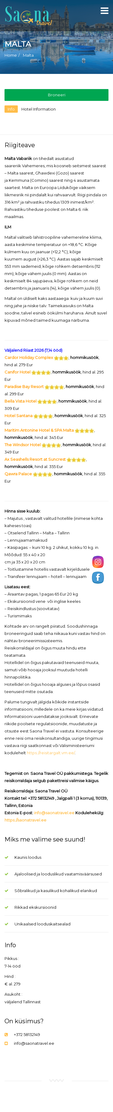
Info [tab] (11, 109)
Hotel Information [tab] (38, 109)
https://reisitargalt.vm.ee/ (51, 752)
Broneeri (56, 94)
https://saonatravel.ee (25, 820)
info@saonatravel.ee (54, 812)
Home (11, 55)
